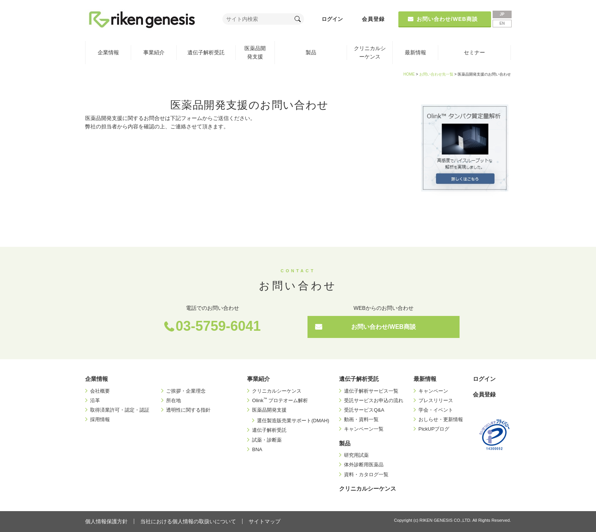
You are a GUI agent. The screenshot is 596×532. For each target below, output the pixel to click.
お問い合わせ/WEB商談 (383, 327)
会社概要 (100, 391)
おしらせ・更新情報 (440, 419)
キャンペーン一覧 (364, 429)
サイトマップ (265, 521)
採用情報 (100, 419)
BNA (257, 449)
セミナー (474, 52)
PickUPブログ (434, 429)
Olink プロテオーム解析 (280, 400)
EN (502, 23)
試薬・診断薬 (267, 440)
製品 (311, 52)
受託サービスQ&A (364, 410)
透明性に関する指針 (188, 410)
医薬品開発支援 (255, 52)
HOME (409, 74)
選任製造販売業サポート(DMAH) (293, 420)
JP (502, 14)
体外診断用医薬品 (364, 464)
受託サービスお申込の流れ (373, 400)
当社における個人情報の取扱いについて (188, 521)
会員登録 (373, 19)
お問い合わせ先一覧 (436, 74)
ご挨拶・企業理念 (186, 391)
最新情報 (415, 52)
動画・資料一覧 (361, 419)
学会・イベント (435, 410)
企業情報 (108, 52)
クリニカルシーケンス (370, 52)
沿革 (95, 400)
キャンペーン (433, 391)
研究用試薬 (356, 455)
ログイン (332, 19)
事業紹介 (154, 52)
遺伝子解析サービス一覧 (371, 391)
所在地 (173, 400)
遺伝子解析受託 (206, 52)
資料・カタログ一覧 (366, 474)
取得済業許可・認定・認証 (119, 410)
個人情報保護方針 (106, 521)
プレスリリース (435, 400)
